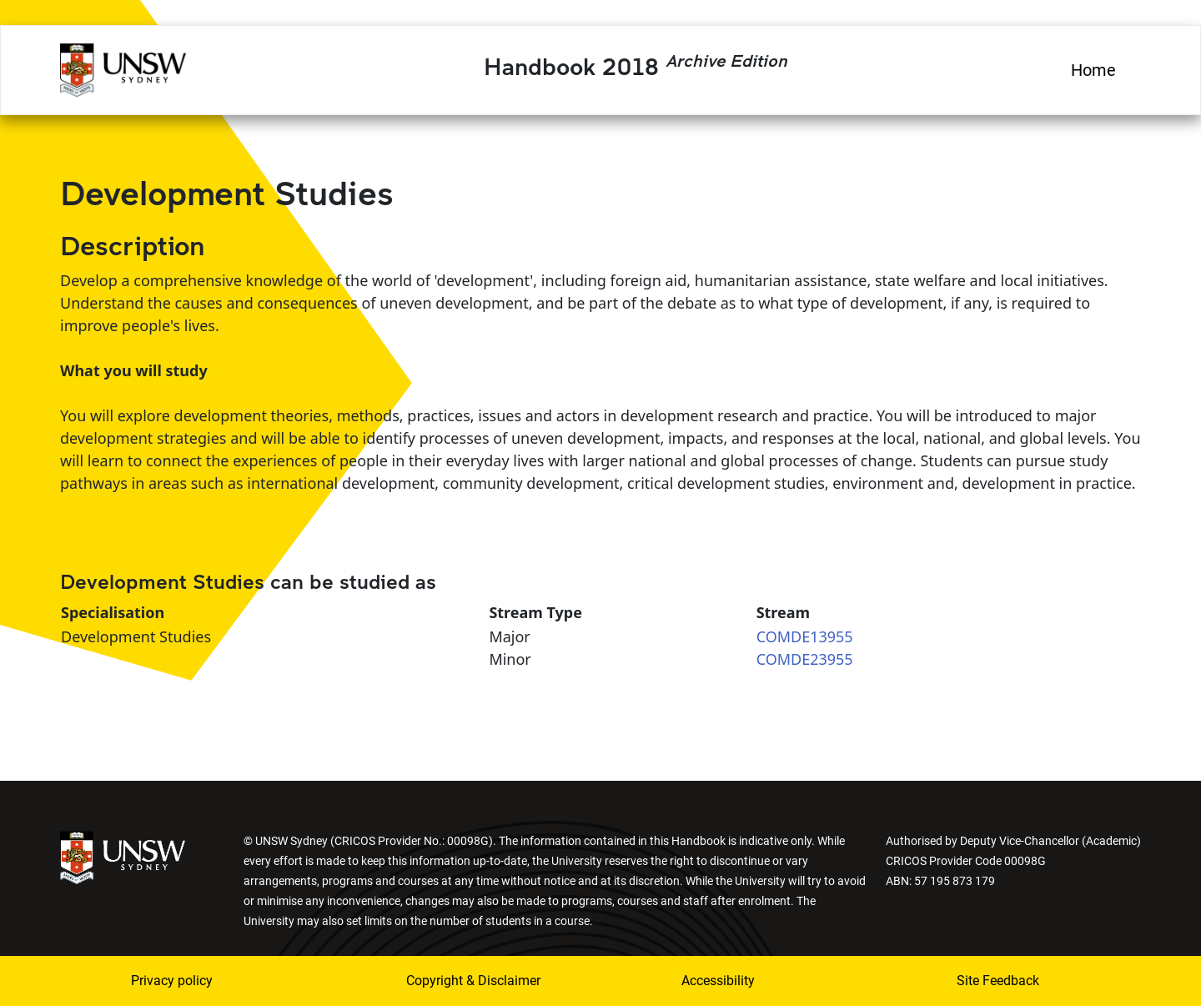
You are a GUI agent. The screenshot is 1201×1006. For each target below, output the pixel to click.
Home (1093, 70)
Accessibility (718, 980)
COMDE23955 (804, 659)
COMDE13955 (804, 636)
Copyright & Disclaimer (473, 980)
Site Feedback (998, 980)
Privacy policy (172, 980)
